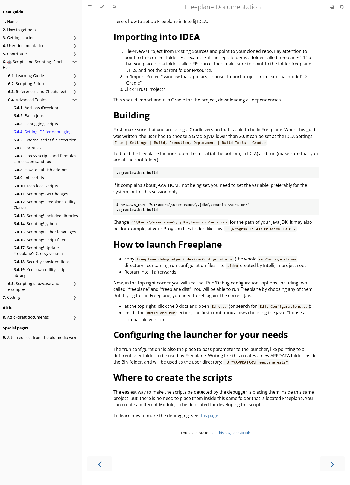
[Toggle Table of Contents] (89, 7)
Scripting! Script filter (40, 239)
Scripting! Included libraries (46, 215)
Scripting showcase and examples (33, 286)
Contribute (15, 53)
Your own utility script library (40, 272)
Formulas (28, 147)
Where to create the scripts (172, 377)
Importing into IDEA (156, 36)
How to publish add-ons (41, 169)
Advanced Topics (27, 99)
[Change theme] (102, 7)
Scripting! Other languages (45, 231)
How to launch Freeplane (167, 244)
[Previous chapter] (100, 463)
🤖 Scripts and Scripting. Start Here (32, 64)
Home (10, 21)
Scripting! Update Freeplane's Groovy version (38, 250)
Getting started (19, 37)
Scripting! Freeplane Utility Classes (44, 204)
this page (208, 416)
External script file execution (45, 140)
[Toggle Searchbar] (114, 7)
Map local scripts (36, 185)
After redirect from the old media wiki (39, 337)
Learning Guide (26, 75)
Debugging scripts (36, 123)
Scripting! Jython (35, 223)
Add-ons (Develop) (36, 107)
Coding (11, 297)
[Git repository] (342, 7)
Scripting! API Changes (41, 193)
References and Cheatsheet (37, 91)
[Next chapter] (332, 463)
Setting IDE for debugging (43, 131)
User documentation (24, 45)
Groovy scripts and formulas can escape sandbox (45, 158)
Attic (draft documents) (26, 317)
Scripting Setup (26, 83)
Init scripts (29, 177)
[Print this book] (333, 7)
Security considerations (42, 261)
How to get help (19, 29)
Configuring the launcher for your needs (200, 334)
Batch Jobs (29, 115)
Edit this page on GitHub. (231, 432)
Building (131, 115)
